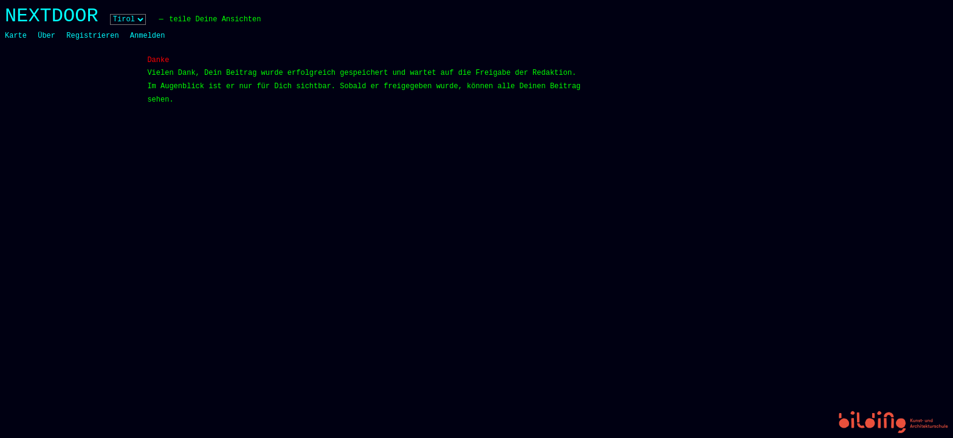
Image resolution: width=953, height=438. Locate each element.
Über (46, 36)
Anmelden (147, 36)
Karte (16, 36)
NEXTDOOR (51, 16)
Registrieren (92, 36)
